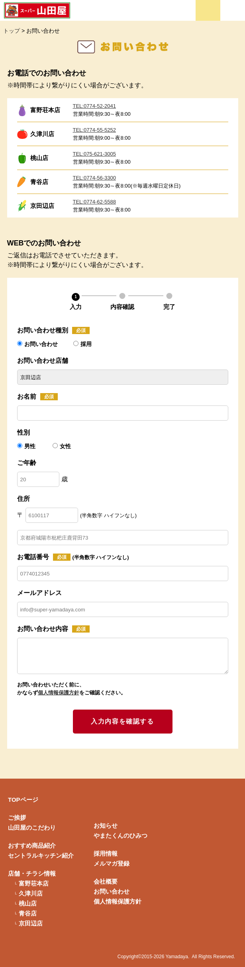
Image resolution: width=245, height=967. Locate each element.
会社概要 (106, 881)
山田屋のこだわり (32, 827)
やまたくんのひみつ (120, 835)
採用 (82, 344)
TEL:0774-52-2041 (94, 106)
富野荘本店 (34, 883)
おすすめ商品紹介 (32, 845)
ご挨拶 (17, 817)
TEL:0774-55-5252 (94, 130)
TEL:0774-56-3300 (94, 178)
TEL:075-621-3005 (94, 154)
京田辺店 (31, 923)
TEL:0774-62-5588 (94, 202)
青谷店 (28, 913)
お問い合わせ (37, 344)
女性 (62, 446)
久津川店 (31, 893)
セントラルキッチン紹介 (41, 855)
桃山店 (28, 903)
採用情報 (106, 853)
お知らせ (106, 825)
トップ (11, 31)
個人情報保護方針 (58, 693)
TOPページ (23, 799)
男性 (27, 446)
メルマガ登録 (111, 863)
